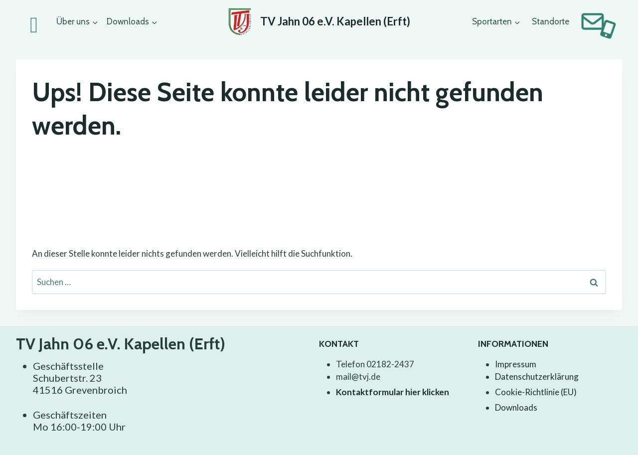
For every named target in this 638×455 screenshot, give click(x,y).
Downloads (516, 407)
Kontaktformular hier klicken (392, 392)
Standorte (550, 21)
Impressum (515, 364)
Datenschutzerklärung (537, 376)
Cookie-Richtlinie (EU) (536, 392)
